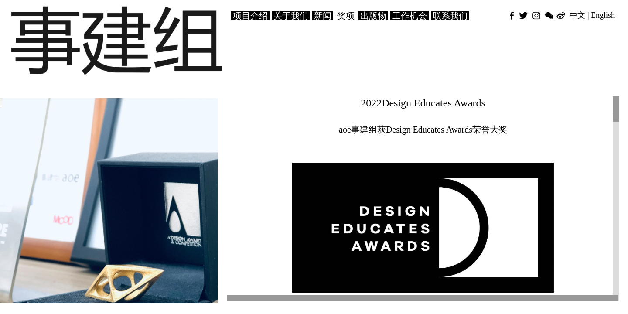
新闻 (322, 15)
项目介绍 (250, 15)
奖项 (346, 15)
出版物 (373, 15)
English (603, 15)
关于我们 (290, 15)
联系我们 (450, 15)
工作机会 (409, 15)
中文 (577, 15)
